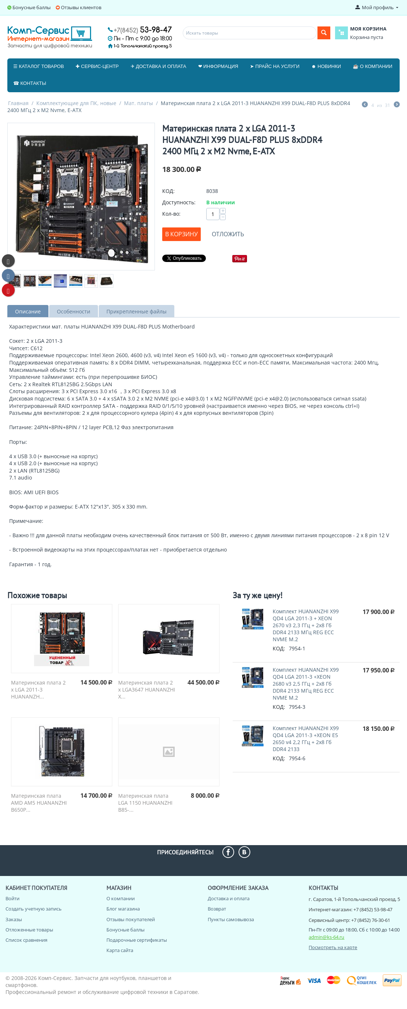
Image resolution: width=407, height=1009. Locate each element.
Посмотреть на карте (333, 947)
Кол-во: (171, 213)
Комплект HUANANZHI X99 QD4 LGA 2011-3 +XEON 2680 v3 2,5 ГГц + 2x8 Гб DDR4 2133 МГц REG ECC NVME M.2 (306, 683)
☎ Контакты (29, 83)
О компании (120, 898)
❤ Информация (218, 66)
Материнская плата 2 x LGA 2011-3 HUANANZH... (38, 689)
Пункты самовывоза (231, 919)
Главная (18, 103)
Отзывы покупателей (130, 919)
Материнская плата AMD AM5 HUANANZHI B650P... (39, 802)
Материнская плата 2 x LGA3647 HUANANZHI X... (146, 689)
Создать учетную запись (34, 908)
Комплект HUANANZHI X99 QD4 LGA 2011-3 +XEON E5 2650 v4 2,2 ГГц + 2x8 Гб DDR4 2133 (306, 739)
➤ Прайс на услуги (274, 66)
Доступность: (179, 202)
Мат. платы (138, 103)
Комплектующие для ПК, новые (76, 103)
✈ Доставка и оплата (158, 66)
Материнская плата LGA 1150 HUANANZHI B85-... (145, 802)
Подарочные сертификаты (136, 940)
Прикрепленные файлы (136, 311)
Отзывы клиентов (81, 7)
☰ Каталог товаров (38, 66)
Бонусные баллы (31, 7)
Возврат (217, 908)
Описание (28, 311)
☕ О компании (372, 66)
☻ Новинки (326, 66)
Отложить (228, 234)
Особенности (73, 311)
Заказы (14, 919)
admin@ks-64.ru (326, 937)
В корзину (181, 234)
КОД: (168, 190)
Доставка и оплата (229, 898)
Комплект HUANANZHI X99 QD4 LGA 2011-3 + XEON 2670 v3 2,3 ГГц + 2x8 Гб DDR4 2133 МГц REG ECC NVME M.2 (306, 625)
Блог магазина (123, 908)
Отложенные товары (29, 929)
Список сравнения (26, 940)
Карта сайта (119, 950)
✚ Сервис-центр (97, 66)
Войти (12, 898)
